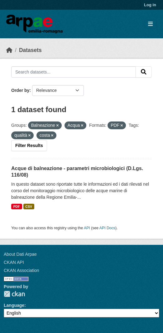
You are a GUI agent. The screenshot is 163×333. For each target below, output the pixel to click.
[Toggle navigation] (150, 24)
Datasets (30, 50)
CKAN (14, 294)
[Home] (9, 50)
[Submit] (144, 72)
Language (14, 305)
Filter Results (29, 145)
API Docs (107, 228)
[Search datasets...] (73, 72)
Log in (150, 4)
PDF (16, 206)
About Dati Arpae (20, 254)
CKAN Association (21, 270)
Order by (20, 90)
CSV (28, 206)
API (87, 228)
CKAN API (14, 262)
